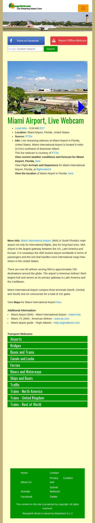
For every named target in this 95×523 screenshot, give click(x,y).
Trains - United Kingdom (27, 398)
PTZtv (28, 136)
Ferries (15, 365)
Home (24, 472)
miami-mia (74, 314)
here (38, 161)
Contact (54, 472)
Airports (16, 339)
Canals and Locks (22, 358)
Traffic (14, 384)
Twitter (53, 496)
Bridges (15, 345)
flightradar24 (43, 169)
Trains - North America (26, 391)
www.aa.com (61, 318)
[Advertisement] (47, 442)
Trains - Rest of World (25, 404)
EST (42, 128)
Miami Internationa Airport (36, 240)
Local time (21, 128)
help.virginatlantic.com (67, 322)
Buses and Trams (22, 352)
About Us (26, 482)
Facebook (26, 496)
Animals (25, 491)
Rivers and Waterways (25, 371)
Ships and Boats (21, 378)
